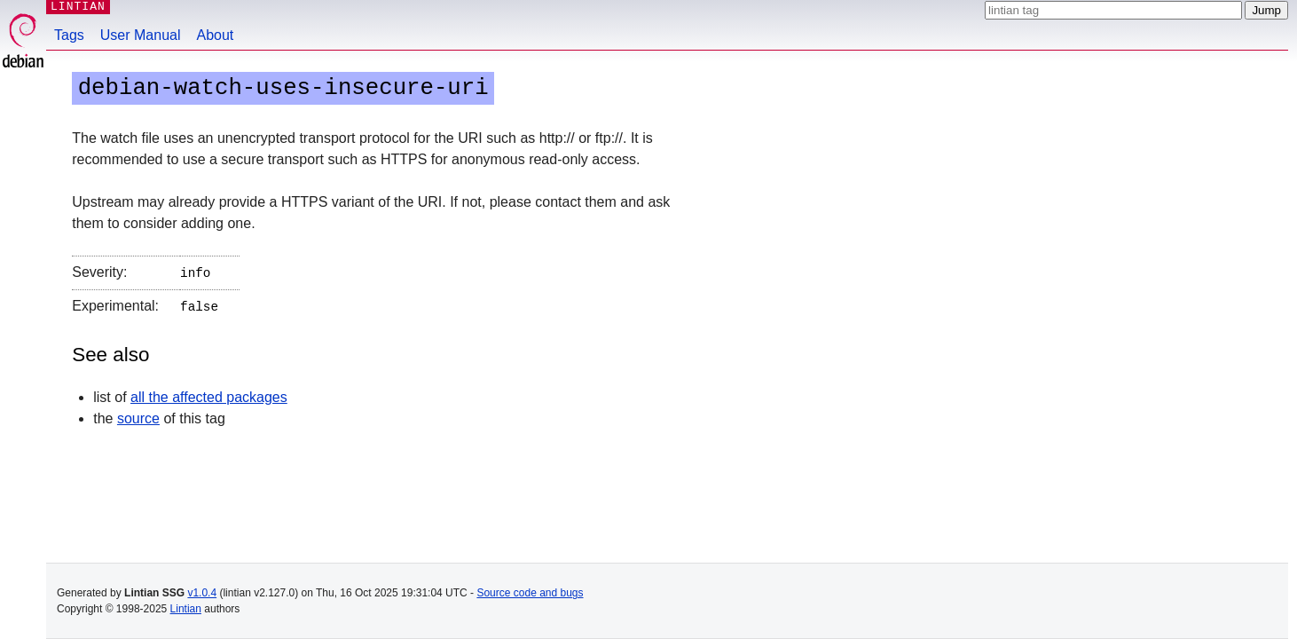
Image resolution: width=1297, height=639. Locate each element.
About (215, 35)
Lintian (185, 609)
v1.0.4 (201, 593)
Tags (69, 35)
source (138, 414)
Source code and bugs (529, 593)
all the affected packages (208, 393)
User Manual (140, 35)
